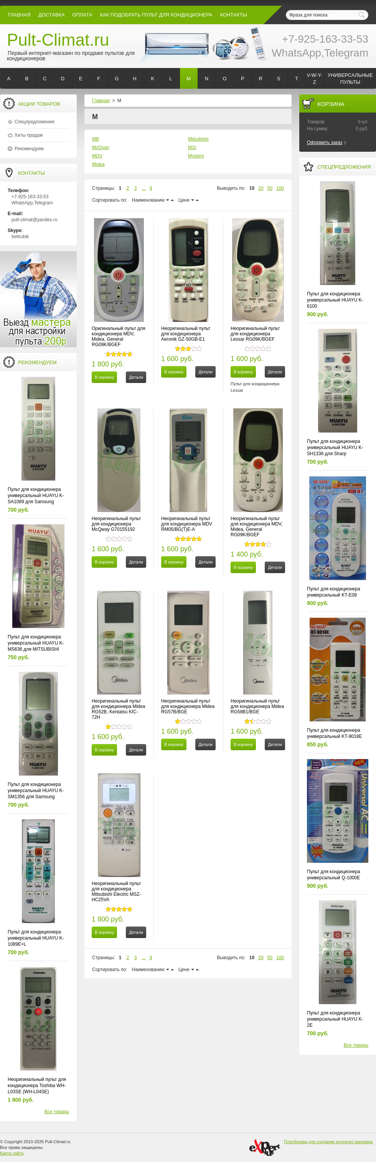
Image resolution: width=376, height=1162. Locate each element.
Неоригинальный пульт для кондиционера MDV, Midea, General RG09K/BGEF (256, 526)
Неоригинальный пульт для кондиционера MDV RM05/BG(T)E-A (186, 524)
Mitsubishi (198, 139)
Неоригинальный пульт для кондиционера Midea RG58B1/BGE (257, 706)
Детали (136, 377)
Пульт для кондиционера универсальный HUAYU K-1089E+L (36, 938)
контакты (233, 15)
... (144, 188)
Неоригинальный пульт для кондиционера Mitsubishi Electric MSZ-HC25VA (116, 891)
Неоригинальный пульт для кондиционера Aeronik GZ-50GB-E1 (185, 334)
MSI (192, 147)
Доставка (51, 15)
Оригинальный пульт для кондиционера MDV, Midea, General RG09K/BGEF (118, 336)
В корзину (104, 377)
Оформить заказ (324, 142)
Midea (98, 164)
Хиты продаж (29, 135)
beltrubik (20, 236)
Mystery (196, 156)
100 (280, 188)
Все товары (57, 1111)
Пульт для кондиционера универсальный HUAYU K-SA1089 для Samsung (36, 495)
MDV (97, 156)
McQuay (100, 147)
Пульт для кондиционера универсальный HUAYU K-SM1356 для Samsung (36, 790)
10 (251, 188)
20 (260, 188)
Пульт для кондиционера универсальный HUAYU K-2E (335, 1019)
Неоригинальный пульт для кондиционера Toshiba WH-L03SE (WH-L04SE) (37, 1085)
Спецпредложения (34, 121)
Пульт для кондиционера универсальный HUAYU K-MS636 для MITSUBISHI (36, 643)
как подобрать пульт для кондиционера (156, 15)
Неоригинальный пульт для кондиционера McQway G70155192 (116, 524)
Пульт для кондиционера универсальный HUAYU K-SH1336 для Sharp (335, 447)
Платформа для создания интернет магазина (328, 1141)
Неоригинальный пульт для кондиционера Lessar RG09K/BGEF (255, 334)
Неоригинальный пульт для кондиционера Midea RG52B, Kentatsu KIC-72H (118, 709)
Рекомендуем (29, 148)
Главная (19, 15)
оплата (82, 15)
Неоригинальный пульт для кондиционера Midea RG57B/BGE (187, 706)
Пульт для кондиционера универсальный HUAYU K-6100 (335, 300)
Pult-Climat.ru (58, 39)
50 (269, 188)
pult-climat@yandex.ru (35, 219)
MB (95, 139)
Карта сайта (11, 1153)
